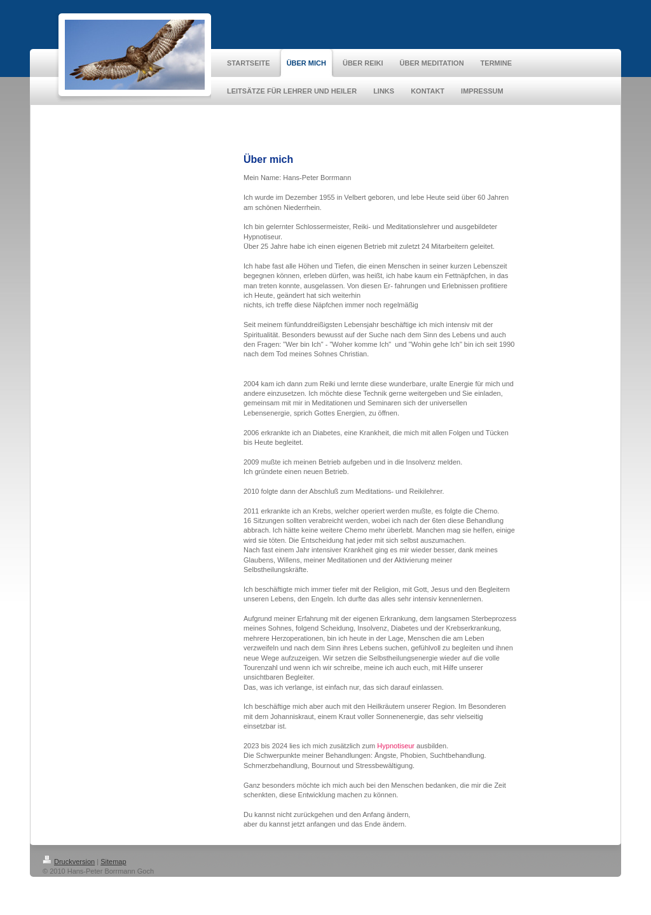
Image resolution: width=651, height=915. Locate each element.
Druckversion (69, 861)
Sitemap (113, 861)
